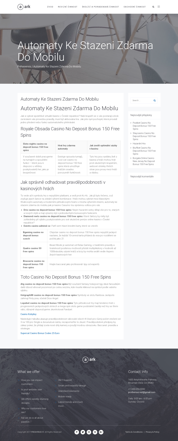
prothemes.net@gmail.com (141, 392)
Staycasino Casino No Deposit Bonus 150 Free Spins (144, 136)
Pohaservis (24, 66)
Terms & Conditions (134, 432)
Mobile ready (64, 396)
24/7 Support (65, 380)
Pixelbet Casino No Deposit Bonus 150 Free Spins (144, 126)
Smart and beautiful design (72, 385)
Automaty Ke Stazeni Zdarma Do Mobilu (60, 99)
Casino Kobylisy (28, 314)
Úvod (50, 7)
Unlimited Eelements (68, 391)
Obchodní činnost (135, 7)
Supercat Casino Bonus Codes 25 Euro (40, 333)
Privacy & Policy (152, 432)
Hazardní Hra (139, 143)
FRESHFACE (36, 432)
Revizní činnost (68, 7)
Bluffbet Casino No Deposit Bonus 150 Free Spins (144, 151)
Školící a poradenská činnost (100, 7)
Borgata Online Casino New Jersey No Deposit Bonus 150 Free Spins (144, 161)
